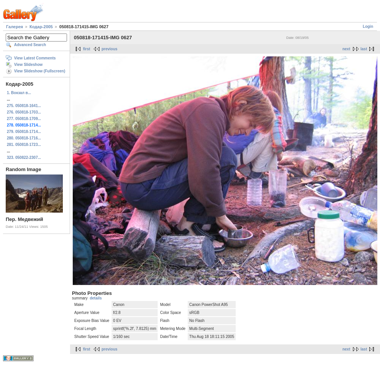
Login (368, 26)
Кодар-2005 (41, 26)
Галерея (14, 26)
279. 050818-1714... (24, 132)
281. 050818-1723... (24, 144)
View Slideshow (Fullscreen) (39, 71)
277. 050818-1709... (24, 119)
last (364, 49)
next (346, 49)
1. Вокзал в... (19, 93)
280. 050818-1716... (24, 138)
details (96, 298)
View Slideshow (28, 64)
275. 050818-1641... (24, 106)
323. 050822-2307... (24, 157)
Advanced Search (30, 45)
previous (110, 49)
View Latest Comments (35, 58)
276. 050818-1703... (24, 112)
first (86, 49)
